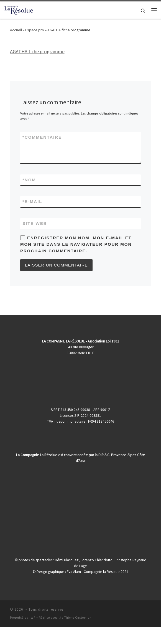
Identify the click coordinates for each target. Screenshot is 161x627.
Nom (29, 180)
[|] (19, 9)
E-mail (32, 201)
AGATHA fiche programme (37, 51)
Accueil (16, 29)
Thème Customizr (77, 618)
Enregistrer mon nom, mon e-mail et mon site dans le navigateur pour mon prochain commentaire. (76, 244)
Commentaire (42, 137)
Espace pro (34, 29)
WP (33, 618)
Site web (34, 223)
